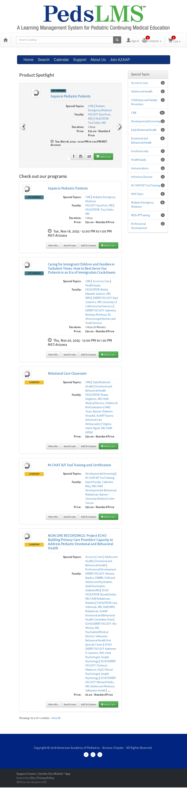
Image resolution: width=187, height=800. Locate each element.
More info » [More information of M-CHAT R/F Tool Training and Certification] (53, 517)
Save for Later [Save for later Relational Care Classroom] (70, 446)
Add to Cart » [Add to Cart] (108, 245)
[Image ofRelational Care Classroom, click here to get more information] (26, 373)
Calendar (61, 60)
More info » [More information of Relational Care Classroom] (53, 446)
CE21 (32, 778)
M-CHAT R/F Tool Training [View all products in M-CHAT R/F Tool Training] (99, 477)
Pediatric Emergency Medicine (142, 204)
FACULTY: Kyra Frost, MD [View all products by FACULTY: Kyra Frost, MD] (99, 205)
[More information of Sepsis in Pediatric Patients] (74, 156)
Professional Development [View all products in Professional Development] (100, 569)
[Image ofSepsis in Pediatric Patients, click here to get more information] (26, 188)
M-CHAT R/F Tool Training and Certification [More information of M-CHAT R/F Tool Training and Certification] (79, 465)
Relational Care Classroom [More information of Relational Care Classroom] (67, 373)
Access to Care (139, 83)
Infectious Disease (141, 177)
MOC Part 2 (137, 194)
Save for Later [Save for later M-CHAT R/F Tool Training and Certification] (70, 517)
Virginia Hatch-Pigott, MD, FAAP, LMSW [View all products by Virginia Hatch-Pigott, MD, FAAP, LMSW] (98, 428)
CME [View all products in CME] (90, 106)
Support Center (26, 773)
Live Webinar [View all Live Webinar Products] (58, 91)
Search (44, 60)
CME (133, 112)
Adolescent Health (141, 91)
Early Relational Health (144, 130)
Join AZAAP (120, 60)
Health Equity (138, 159)
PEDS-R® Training (140, 215)
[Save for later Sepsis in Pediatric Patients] (81, 156)
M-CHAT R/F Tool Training (145, 185)
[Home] (5, 40)
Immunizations (140, 168)
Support (79, 60)
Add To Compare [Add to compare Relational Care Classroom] (88, 446)
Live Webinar (34, 197)
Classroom (34, 382)
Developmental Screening (146, 121)
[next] (119, 125)
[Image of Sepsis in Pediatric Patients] (36, 92)
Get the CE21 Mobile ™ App (54, 773)
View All (55, 718)
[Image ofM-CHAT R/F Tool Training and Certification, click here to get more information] (26, 465)
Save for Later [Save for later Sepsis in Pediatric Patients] (70, 245)
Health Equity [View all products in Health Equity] (92, 285)
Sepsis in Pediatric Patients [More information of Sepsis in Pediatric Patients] (70, 96)
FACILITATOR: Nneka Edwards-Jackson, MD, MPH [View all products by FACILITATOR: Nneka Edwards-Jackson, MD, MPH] (98, 294)
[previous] (21, 125)
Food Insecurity (139, 151)
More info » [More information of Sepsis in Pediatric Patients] (53, 245)
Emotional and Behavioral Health (141, 140)
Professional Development (139, 226)
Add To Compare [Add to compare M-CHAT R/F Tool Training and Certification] (88, 517)
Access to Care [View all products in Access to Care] (101, 281)
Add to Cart (103, 156)
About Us (98, 60)
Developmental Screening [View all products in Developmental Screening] (100, 473)
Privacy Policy (45, 778)
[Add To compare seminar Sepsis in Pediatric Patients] (89, 156)
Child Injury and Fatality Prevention (144, 102)
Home (29, 60)
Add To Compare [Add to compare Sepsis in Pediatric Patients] (88, 245)
